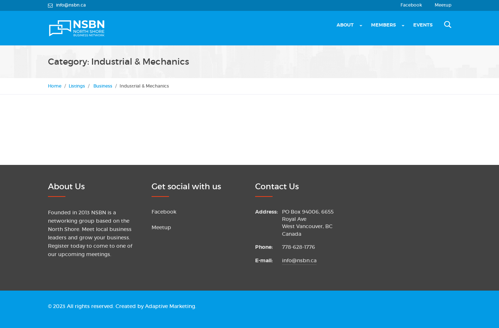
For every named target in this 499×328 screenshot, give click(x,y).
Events (422, 25)
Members (383, 25)
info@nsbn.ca (299, 261)
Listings (77, 86)
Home (54, 86)
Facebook (411, 5)
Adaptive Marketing (170, 306)
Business (102, 86)
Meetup (443, 5)
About (345, 25)
